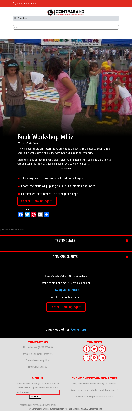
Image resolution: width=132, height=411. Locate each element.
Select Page (20, 18)
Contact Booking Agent (37, 201)
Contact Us (48, 353)
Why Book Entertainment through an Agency (94, 383)
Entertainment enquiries (37, 360)
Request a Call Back (32, 353)
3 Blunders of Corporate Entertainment (94, 396)
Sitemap (37, 404)
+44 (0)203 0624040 (26, 3)
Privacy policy (49, 404)
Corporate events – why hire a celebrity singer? (94, 390)
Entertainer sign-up (37, 366)
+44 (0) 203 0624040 (66, 290)
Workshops (78, 329)
